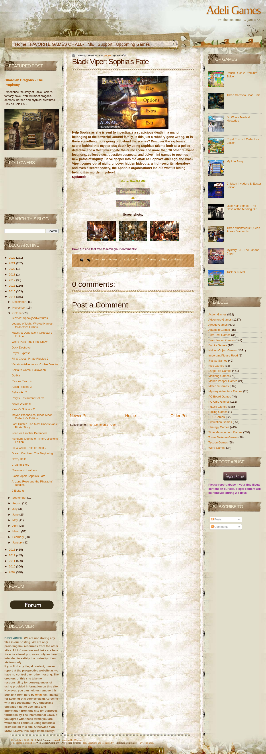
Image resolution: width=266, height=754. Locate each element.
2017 (12, 280)
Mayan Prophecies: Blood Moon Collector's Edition (32, 416)
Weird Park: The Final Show (29, 341)
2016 (12, 285)
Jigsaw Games (218, 360)
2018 (12, 274)
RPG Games (216, 417)
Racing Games (218, 411)
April (15, 525)
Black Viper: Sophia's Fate (28, 476)
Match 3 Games (218, 386)
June (16, 514)
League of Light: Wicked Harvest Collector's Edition (32, 325)
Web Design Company (47, 742)
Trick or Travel (236, 272)
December (19, 301)
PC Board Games (220, 396)
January (17, 542)
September (19, 497)
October (17, 313)
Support (105, 44)
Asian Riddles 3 (21, 386)
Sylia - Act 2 (19, 392)
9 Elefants (18, 490)
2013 (12, 549)
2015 (12, 291)
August (17, 503)
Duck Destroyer (21, 347)
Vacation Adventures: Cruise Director (35, 364)
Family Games (218, 345)
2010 (12, 566)
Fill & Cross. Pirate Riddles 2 (30, 358)
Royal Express (21, 353)
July (15, 508)
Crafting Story (20, 464)
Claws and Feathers (24, 470)
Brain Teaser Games (221, 340)
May (15, 520)
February (18, 537)
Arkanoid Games (219, 329)
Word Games (217, 447)
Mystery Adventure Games (225, 391)
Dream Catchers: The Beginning (32, 453)
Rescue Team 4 (21, 381)
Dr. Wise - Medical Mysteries (238, 119)
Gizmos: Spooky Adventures (30, 318)
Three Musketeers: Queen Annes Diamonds (243, 229)
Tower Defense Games (223, 437)
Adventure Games (105, 259)
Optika (16, 375)
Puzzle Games (172, 259)
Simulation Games (220, 422)
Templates (126, 742)
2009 (12, 572)
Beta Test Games (219, 335)
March (16, 531)
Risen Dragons (21, 403)
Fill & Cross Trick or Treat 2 (29, 447)
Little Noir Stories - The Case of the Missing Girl (242, 207)
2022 (12, 257)
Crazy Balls (19, 459)
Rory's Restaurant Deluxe (28, 398)
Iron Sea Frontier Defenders (29, 433)
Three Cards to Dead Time (243, 95)
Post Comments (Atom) (102, 424)
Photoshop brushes (71, 742)
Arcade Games (218, 324)
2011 (12, 561)
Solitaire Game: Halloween (29, 370)
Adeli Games (233, 10)
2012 (12, 555)
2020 (12, 268)
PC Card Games (219, 401)
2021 (12, 263)
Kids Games (216, 365)
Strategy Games (219, 427)
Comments (219, 526)
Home (20, 44)
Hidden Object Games (140, 259)
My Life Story (235, 161)
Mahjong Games (219, 376)
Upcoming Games (133, 44)
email (39, 694)
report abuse (227, 484)
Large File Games (220, 370)
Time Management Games (225, 432)
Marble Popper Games (223, 381)
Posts (216, 519)
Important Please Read (223, 355)
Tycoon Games (218, 442)
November (19, 307)
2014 (12, 297)
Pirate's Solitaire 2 (23, 409)
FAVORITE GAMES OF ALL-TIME (62, 44)
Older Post (180, 415)
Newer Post (80, 415)
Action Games (217, 314)
